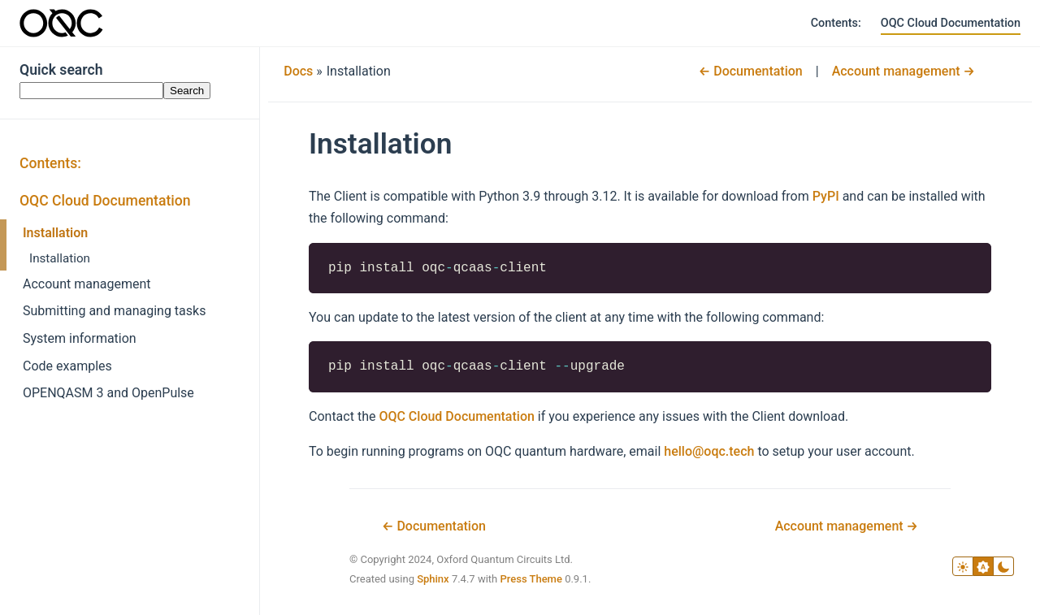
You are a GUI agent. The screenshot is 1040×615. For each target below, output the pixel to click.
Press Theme (530, 579)
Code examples (67, 366)
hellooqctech (709, 451)
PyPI (825, 196)
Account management (87, 284)
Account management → (903, 71)
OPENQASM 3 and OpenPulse (108, 393)
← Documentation (751, 71)
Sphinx (433, 579)
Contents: (836, 23)
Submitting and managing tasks (114, 310)
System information (79, 338)
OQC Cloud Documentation (950, 23)
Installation (55, 232)
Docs (298, 71)
